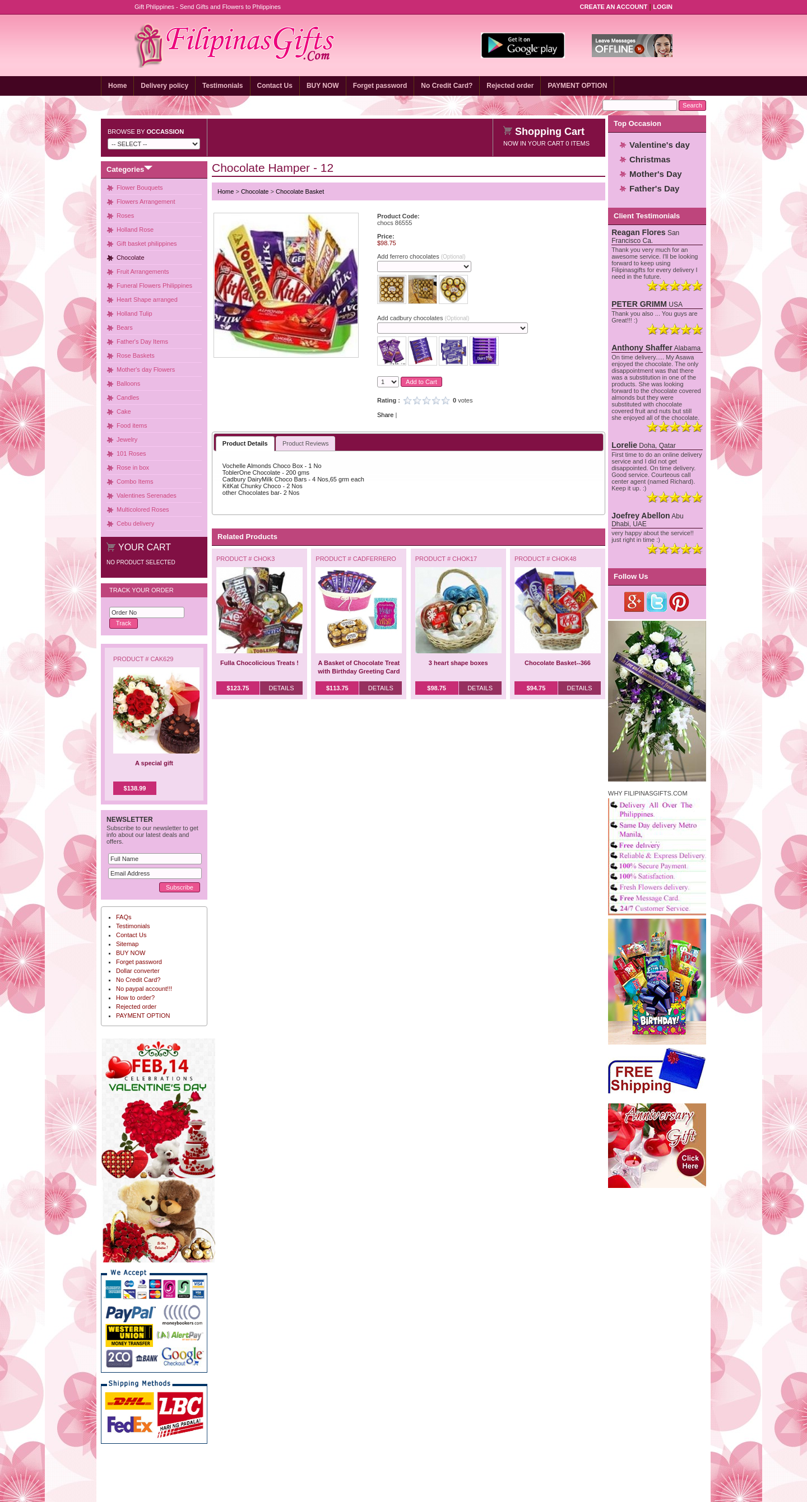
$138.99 (135, 788)
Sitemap (127, 943)
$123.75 (238, 688)
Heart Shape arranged (147, 299)
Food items (132, 425)
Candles (128, 397)
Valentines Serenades (147, 495)
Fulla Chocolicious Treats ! (259, 662)
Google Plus (634, 602)
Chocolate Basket (300, 191)
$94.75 (536, 688)
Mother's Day (655, 174)
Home (117, 86)
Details (281, 688)
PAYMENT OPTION (577, 86)
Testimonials (222, 86)
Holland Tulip (134, 313)
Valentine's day (659, 144)
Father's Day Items (142, 341)
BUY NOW (323, 86)
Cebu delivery (135, 523)
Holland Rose (135, 229)
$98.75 (436, 688)
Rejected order (510, 86)
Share (385, 414)
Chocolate (131, 257)
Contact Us (275, 86)
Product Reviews (305, 443)
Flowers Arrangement (146, 201)
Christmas (649, 159)
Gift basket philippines (147, 243)
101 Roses (131, 453)
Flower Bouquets (140, 187)
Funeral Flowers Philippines (154, 285)
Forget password (380, 86)
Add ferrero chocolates (421, 256)
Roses (125, 215)
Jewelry (127, 439)
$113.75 (337, 688)
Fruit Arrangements (143, 271)
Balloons (128, 383)
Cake (124, 411)
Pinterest (679, 602)
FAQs (124, 917)
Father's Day (654, 188)
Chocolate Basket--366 (558, 662)
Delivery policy (164, 86)
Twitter (657, 602)
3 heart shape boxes (458, 662)
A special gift (154, 763)
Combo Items (135, 481)
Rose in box (133, 467)
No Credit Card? (446, 86)
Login (662, 6)
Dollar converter (138, 970)
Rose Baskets (136, 355)
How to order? (135, 997)
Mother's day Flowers (146, 369)
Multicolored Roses (143, 509)
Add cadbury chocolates (423, 318)
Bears (125, 327)
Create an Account (614, 6)
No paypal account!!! (144, 988)
